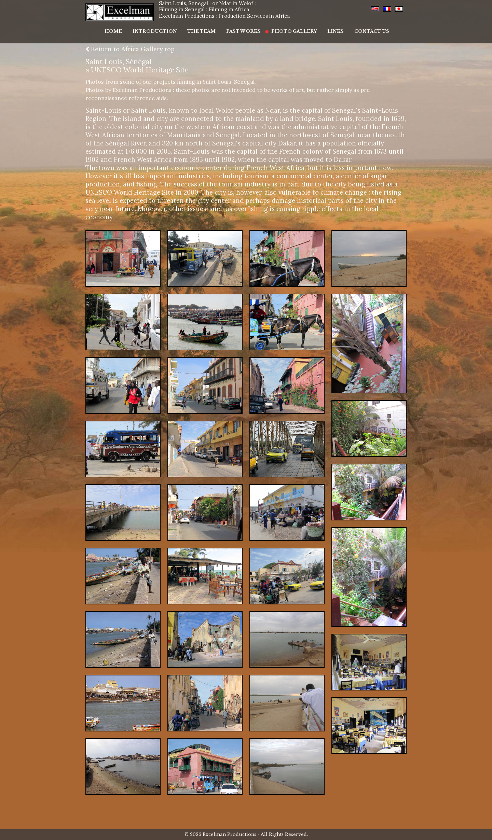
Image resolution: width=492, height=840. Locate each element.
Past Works (243, 27)
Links (327, 27)
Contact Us (360, 27)
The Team (204, 27)
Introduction (161, 27)
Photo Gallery (290, 27)
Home (123, 27)
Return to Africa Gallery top (130, 49)
